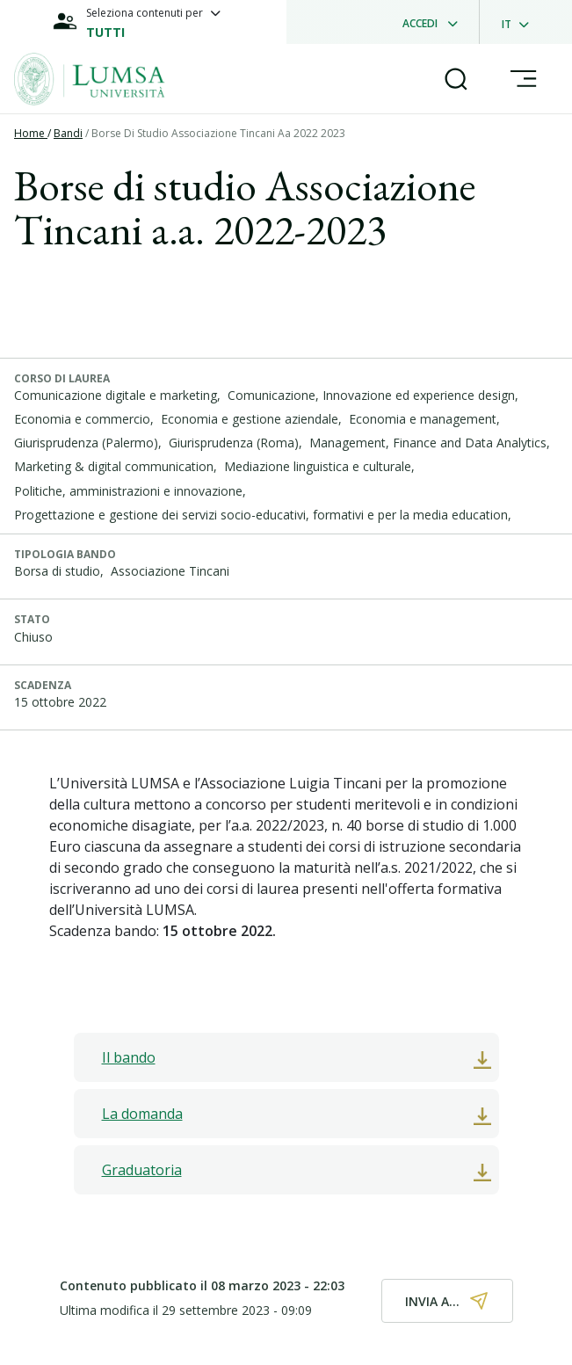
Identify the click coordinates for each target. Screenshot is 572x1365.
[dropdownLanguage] (520, 22)
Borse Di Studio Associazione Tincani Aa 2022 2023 (218, 133)
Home (30, 133)
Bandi (68, 133)
